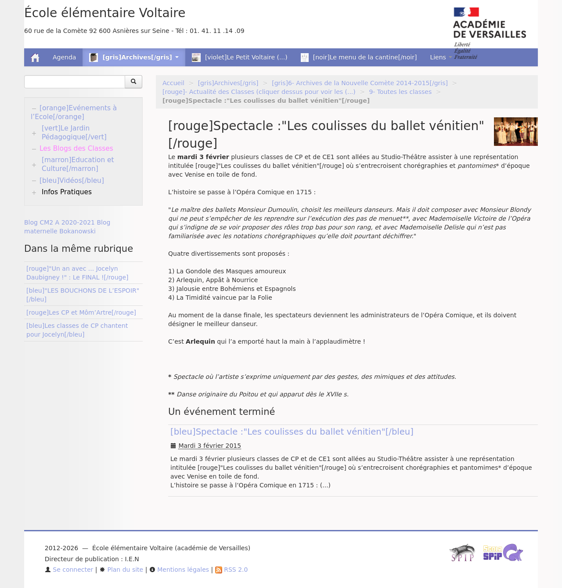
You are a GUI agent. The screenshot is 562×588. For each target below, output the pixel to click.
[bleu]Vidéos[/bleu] (72, 181)
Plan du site (121, 569)
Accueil (173, 83)
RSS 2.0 (231, 569)
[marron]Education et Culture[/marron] (78, 164)
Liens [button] (441, 57)
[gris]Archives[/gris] (228, 83)
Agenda (64, 57)
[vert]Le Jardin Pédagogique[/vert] (74, 132)
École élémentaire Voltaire (104, 13)
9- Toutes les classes (400, 91)
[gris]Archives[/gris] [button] (133, 57)
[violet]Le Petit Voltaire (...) (240, 57)
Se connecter (69, 569)
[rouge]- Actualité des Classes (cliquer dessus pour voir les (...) (259, 91)
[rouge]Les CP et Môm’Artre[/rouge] (81, 312)
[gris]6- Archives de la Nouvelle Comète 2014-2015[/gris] (360, 83)
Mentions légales (179, 569)
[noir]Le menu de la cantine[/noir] (359, 57)
